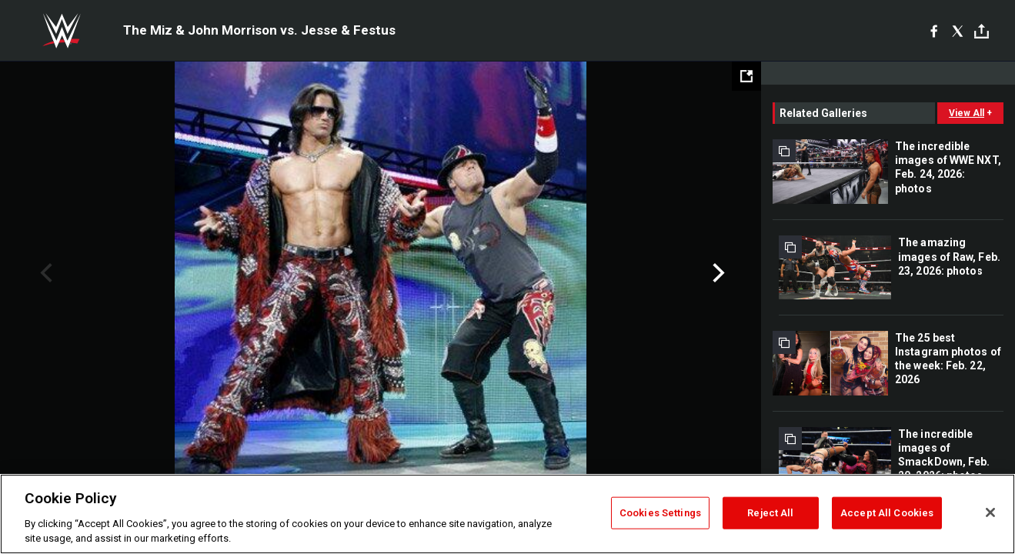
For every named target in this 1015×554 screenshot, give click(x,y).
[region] (507, 514)
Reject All (770, 513)
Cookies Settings (660, 513)
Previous (44, 273)
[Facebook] (934, 30)
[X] (958, 30)
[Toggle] (981, 31)
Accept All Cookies (886, 513)
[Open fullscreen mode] (746, 76)
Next (716, 273)
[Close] (990, 512)
